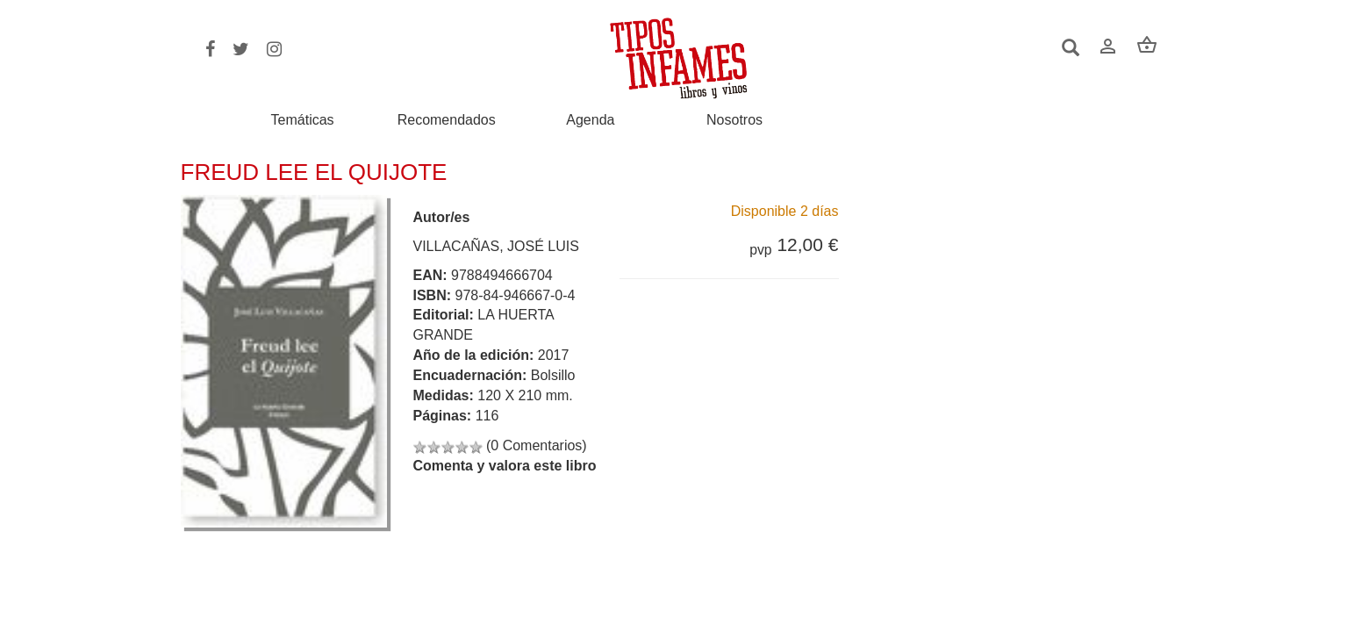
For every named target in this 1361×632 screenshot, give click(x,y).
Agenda (590, 120)
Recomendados (447, 120)
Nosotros (734, 120)
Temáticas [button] (302, 119)
